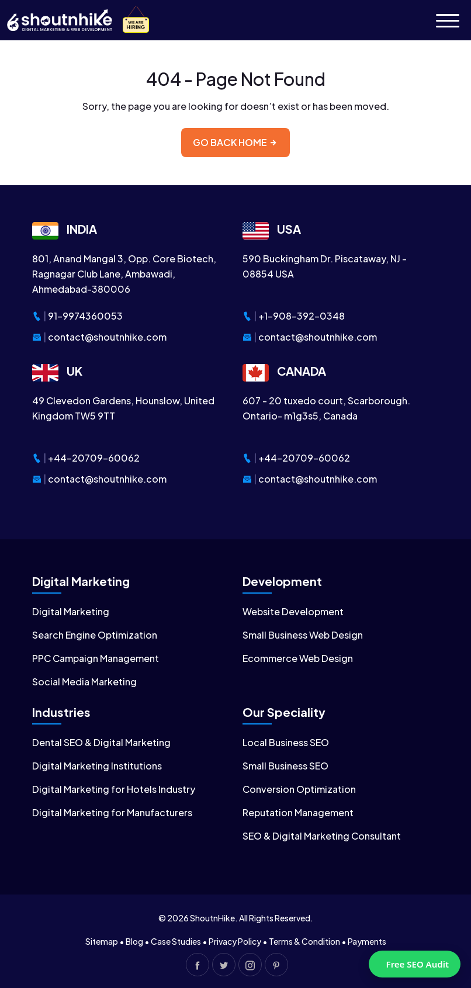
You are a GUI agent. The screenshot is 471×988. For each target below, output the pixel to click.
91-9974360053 (85, 316)
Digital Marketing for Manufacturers (112, 812)
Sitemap (101, 941)
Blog (134, 941)
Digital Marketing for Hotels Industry (113, 789)
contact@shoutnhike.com (107, 337)
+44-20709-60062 (94, 458)
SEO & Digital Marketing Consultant (322, 836)
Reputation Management (298, 812)
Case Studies (176, 941)
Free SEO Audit (417, 964)
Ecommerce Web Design (298, 658)
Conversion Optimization (299, 789)
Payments (367, 941)
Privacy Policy (235, 941)
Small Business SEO (285, 766)
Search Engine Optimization (94, 635)
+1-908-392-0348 (301, 316)
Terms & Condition (304, 941)
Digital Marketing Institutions (97, 766)
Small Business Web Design (303, 635)
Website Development (293, 611)
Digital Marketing (70, 611)
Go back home (235, 142)
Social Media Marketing (84, 681)
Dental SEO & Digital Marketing (101, 742)
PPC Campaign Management (95, 658)
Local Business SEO (286, 742)
